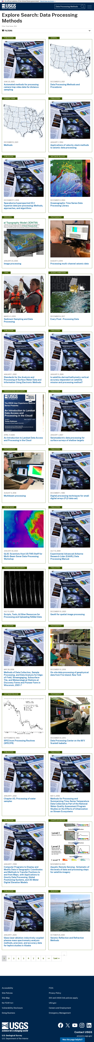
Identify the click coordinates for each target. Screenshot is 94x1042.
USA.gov (52, 1003)
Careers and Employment (60, 1008)
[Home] (9, 8)
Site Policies (7, 993)
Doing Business (8, 1013)
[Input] (70, 6)
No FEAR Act (7, 1003)
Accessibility (7, 988)
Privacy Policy (55, 993)
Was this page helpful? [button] (72, 1040)
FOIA (51, 988)
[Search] (82, 6)
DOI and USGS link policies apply (63, 998)
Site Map (6, 998)
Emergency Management (60, 1013)
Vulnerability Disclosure (12, 1008)
